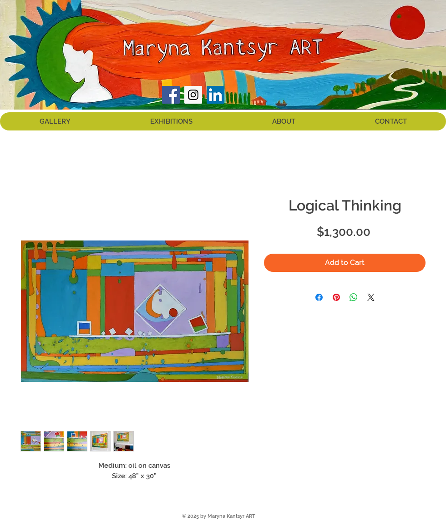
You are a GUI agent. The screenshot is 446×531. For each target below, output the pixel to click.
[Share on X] (370, 297)
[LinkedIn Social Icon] (215, 95)
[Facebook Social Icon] (171, 95)
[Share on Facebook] (319, 297)
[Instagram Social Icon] (193, 95)
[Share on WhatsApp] (353, 297)
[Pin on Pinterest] (336, 297)
